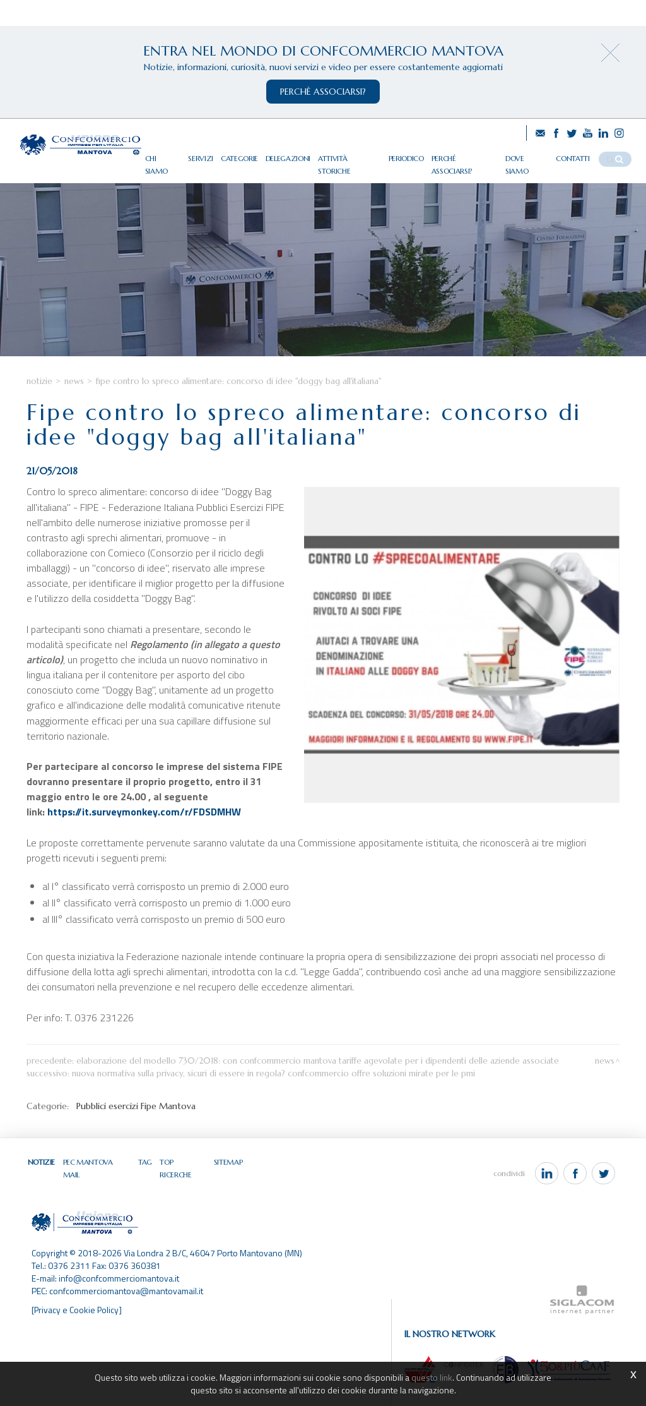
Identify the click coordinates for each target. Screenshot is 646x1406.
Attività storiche (362, 156)
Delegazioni (302, 156)
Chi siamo (180, 156)
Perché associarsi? (473, 156)
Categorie (255, 156)
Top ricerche (181, 1176)
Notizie (39, 395)
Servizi (217, 156)
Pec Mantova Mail (97, 1176)
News (74, 395)
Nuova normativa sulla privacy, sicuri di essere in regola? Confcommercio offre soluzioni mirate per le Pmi (273, 1087)
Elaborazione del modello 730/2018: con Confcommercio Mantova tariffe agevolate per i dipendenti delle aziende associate (317, 1074)
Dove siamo (533, 156)
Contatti (578, 156)
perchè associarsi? (323, 91)
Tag (144, 1176)
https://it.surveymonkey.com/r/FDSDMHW (144, 826)
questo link (432, 1377)
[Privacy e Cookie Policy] (77, 1313)
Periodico (417, 156)
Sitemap (225, 1176)
